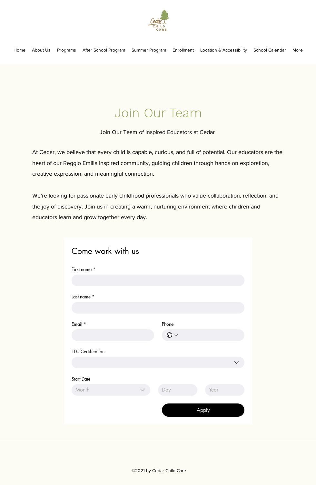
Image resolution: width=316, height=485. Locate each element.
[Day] (175, 390)
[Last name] (156, 308)
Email (79, 324)
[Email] (111, 335)
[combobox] (158, 362)
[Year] (223, 390)
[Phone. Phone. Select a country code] (172, 335)
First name (83, 269)
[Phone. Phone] (210, 335)
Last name (83, 296)
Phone (167, 324)
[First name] (156, 280)
